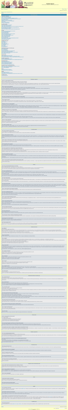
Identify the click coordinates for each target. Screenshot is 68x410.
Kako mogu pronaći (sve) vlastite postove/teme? (8, 64)
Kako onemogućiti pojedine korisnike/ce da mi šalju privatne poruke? (11, 56)
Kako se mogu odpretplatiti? (5, 67)
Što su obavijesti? (4, 44)
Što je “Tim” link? (4, 53)
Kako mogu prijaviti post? (5, 37)
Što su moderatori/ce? (4, 49)
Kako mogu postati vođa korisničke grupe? (7, 51)
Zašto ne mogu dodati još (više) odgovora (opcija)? (8, 33)
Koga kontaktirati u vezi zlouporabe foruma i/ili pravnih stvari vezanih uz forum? (12, 73)
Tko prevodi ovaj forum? (5, 75)
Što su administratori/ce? (5, 48)
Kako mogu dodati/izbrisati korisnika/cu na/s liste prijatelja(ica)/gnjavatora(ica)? (12, 59)
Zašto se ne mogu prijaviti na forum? (6, 16)
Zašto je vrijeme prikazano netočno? (6, 25)
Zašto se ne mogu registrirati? (5, 22)
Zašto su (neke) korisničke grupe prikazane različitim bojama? (10, 52)
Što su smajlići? (4, 42)
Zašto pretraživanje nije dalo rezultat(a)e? (7, 62)
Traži (66, 9)
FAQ (63, 9)
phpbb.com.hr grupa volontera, (17, 403)
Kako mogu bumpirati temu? (5, 39)
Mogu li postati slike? (4, 43)
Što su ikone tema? (4, 46)
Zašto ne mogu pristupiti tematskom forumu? (7, 35)
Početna (2, 406)
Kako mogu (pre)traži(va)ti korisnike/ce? (7, 63)
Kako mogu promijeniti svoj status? (6, 28)
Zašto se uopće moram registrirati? (6, 17)
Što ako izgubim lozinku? (5, 19)
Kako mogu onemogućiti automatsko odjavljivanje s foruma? (9, 18)
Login (2, 9)
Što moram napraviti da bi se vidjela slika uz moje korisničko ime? (10, 27)
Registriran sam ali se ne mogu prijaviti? (7, 20)
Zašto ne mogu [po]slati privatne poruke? (7, 55)
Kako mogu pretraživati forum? (6, 61)
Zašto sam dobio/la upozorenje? (6, 36)
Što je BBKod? (3, 41)
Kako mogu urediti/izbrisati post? (6, 31)
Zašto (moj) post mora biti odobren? (6, 38)
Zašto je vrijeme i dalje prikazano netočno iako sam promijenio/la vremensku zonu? (12, 26)
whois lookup (50, 396)
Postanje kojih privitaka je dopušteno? (7, 69)
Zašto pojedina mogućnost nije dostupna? (7, 72)
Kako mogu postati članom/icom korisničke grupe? (8, 50)
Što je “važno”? (4, 45)
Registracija (5, 9)
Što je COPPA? (4, 21)
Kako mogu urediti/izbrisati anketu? (6, 34)
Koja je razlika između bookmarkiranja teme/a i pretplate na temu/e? (11, 66)
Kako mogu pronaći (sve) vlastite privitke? (7, 70)
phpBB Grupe (23, 388)
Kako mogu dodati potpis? (5, 32)
